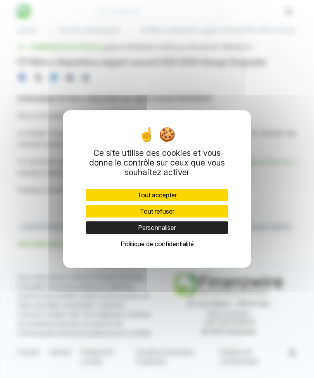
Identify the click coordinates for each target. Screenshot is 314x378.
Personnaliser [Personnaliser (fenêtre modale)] (157, 227)
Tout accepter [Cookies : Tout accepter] (157, 195)
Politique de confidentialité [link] (157, 244)
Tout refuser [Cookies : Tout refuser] (157, 211)
